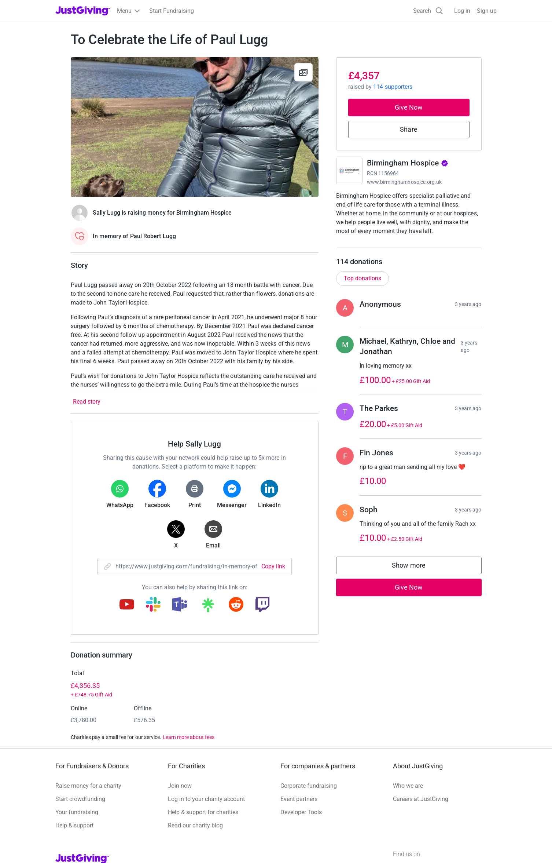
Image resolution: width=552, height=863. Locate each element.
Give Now (409, 107)
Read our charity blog (195, 825)
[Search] (428, 11)
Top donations (362, 285)
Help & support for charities (203, 812)
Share (408, 129)
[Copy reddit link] (236, 605)
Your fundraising (76, 812)
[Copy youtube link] (126, 605)
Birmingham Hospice (407, 163)
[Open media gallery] (195, 127)
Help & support (74, 825)
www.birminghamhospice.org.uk (404, 182)
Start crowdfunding (80, 798)
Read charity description (369, 244)
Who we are (408, 785)
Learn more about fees (188, 737)
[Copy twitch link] (262, 605)
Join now (180, 785)
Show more (416, 574)
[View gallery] (303, 72)
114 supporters (392, 86)
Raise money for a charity (88, 785)
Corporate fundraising (308, 785)
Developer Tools (301, 812)
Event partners (298, 798)
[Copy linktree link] (208, 607)
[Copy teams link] (179, 605)
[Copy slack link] (153, 605)
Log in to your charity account (206, 798)
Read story (86, 401)
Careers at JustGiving (420, 798)
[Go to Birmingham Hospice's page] (349, 171)
